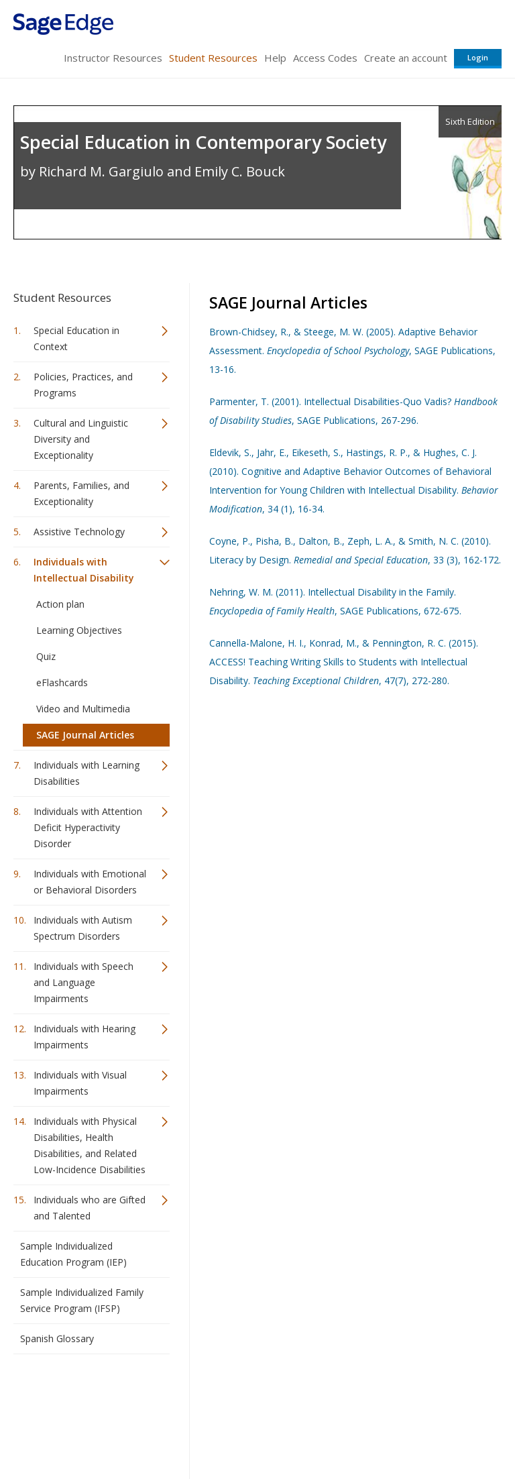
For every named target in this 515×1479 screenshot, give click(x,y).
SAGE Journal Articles (85, 734)
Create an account (405, 57)
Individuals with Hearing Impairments (84, 1036)
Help (275, 57)
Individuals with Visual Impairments (80, 1083)
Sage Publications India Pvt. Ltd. (207, 1396)
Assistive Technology (79, 531)
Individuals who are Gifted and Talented (90, 1207)
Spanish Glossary (57, 1338)
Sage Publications (89, 1396)
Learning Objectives (79, 630)
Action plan (60, 604)
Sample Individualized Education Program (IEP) (73, 1254)
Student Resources (213, 57)
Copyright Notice (338, 1429)
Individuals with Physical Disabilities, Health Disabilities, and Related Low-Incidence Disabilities (90, 1145)
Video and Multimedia (83, 708)
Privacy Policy (413, 1429)
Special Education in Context (76, 338)
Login (477, 57)
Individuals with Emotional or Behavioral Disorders (90, 881)
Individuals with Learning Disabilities (86, 773)
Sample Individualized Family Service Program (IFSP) (82, 1300)
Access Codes (325, 57)
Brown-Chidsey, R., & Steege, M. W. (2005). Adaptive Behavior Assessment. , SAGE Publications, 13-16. (352, 350)
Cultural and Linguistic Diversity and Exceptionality (81, 439)
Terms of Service (256, 1429)
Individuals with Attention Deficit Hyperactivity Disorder (88, 827)
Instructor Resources (113, 57)
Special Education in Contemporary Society (203, 141)
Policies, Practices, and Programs (83, 384)
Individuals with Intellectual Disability (84, 569)
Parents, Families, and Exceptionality (81, 493)
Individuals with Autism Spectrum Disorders (83, 928)
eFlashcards (62, 682)
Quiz (46, 656)
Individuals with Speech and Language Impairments (83, 982)
